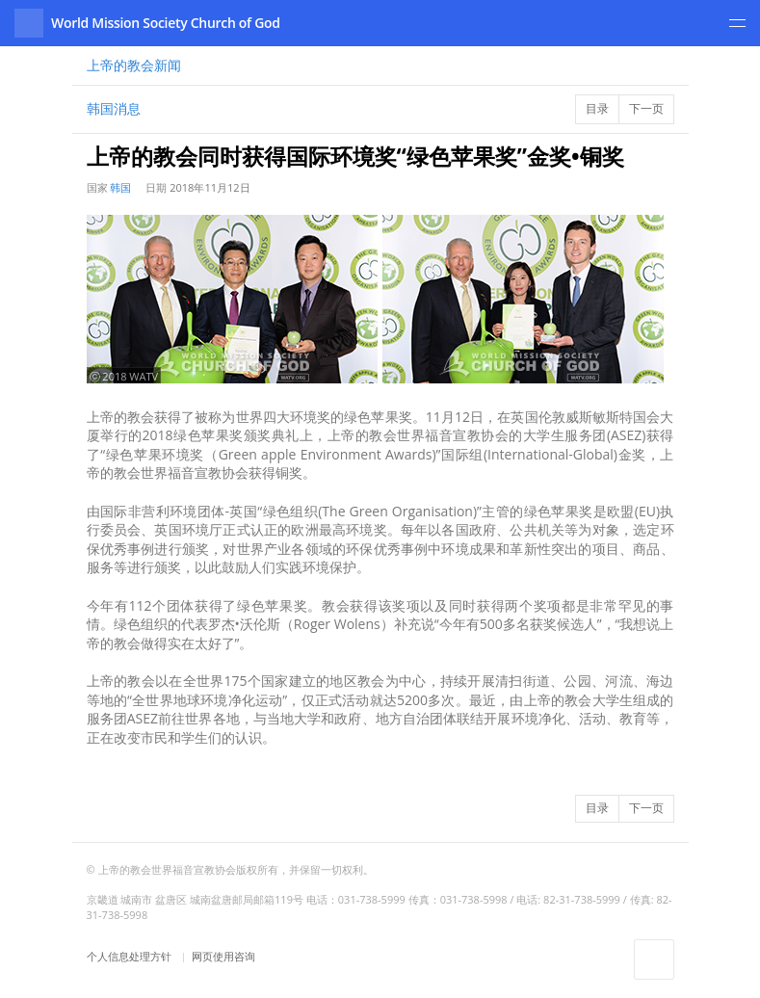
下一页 (646, 108)
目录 (597, 108)
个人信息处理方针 (130, 956)
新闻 (134, 65)
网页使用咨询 (223, 956)
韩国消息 (114, 108)
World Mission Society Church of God (165, 22)
